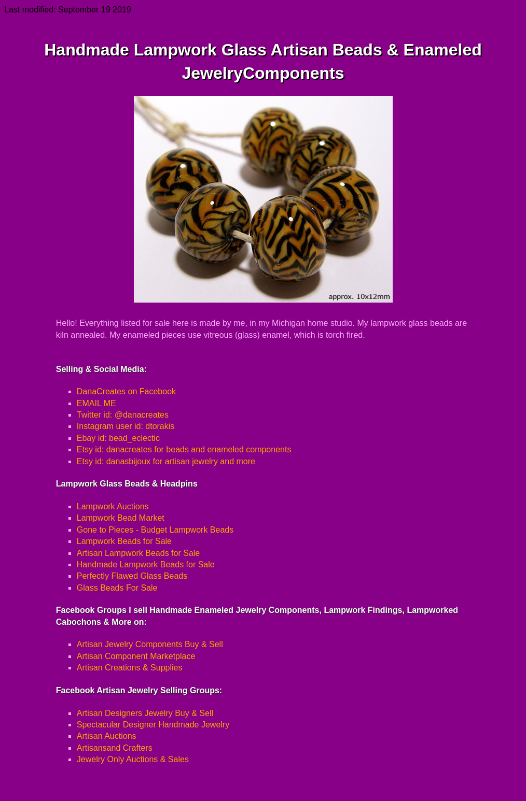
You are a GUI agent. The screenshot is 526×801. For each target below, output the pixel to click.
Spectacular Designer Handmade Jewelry (153, 724)
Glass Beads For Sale (117, 587)
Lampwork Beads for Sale (124, 541)
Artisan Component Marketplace (136, 656)
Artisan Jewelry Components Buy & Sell (150, 644)
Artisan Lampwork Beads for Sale (138, 553)
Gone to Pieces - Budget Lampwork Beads (155, 529)
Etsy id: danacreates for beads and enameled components (184, 449)
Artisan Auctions (106, 736)
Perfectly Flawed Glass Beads (132, 575)
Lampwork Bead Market (120, 517)
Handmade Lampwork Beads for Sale (146, 564)
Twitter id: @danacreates (123, 414)
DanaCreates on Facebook (126, 391)
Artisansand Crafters (115, 747)
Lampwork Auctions (113, 506)
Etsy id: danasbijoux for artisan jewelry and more (166, 461)
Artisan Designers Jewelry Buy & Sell (145, 713)
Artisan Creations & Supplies (130, 667)
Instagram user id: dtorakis (126, 426)
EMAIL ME (96, 403)
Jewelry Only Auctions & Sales (133, 759)
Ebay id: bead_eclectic (118, 438)
